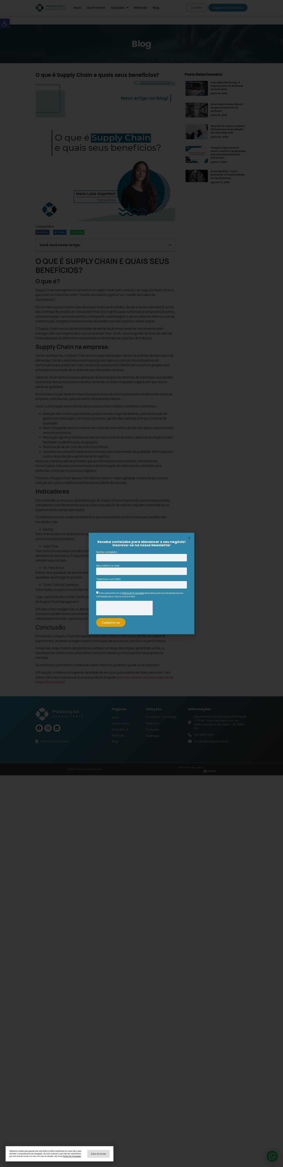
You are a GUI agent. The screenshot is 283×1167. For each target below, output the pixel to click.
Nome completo (106, 552)
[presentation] (124, 608)
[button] (98, 1154)
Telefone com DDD (108, 579)
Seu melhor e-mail (107, 566)
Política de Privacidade (133, 593)
